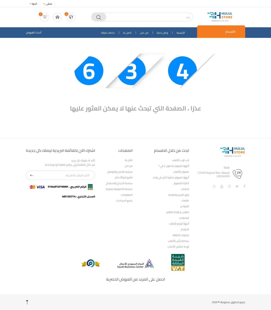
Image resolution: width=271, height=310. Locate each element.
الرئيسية (180, 32)
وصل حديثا (162, 32)
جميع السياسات (124, 200)
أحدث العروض (33, 32)
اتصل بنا (127, 32)
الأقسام (230, 31)
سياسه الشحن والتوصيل (120, 171)
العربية (33, 3)
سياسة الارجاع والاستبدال (119, 183)
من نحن (144, 32)
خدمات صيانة (108, 32)
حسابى (48, 3)
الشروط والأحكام (124, 177)
